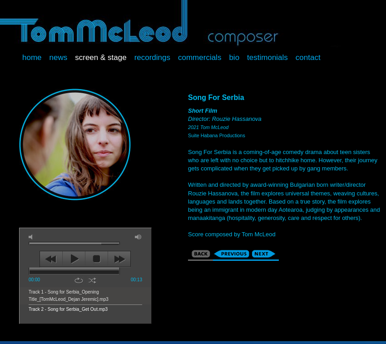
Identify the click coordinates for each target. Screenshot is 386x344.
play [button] (74, 259)
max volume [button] (138, 236)
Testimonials (267, 57)
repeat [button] (78, 280)
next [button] (119, 259)
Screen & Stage (100, 57)
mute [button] (32, 236)
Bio (234, 57)
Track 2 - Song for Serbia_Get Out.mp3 (68, 309)
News (58, 57)
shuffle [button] (92, 280)
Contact (308, 57)
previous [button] (51, 259)
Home (32, 57)
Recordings (152, 57)
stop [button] (96, 259)
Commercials (199, 57)
